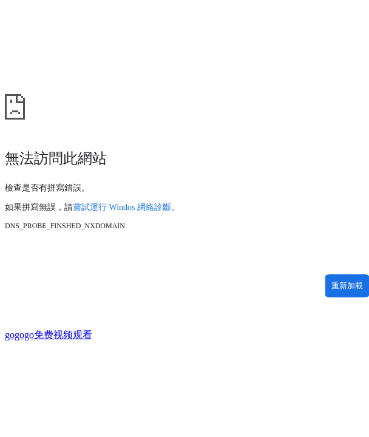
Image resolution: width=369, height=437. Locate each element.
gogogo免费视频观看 (48, 335)
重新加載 (347, 285)
